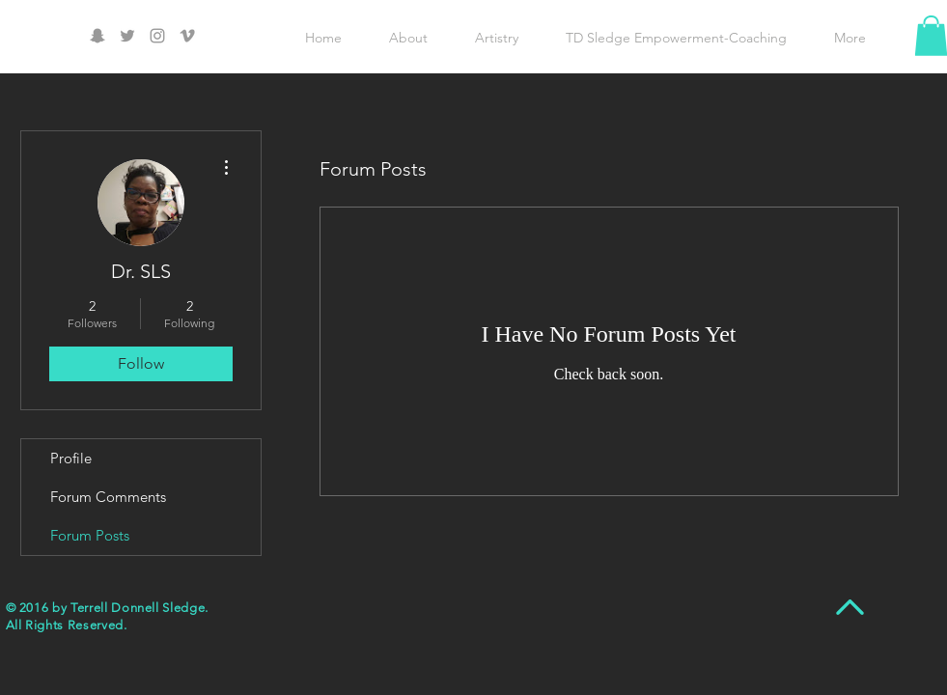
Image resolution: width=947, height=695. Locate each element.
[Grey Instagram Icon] (157, 35)
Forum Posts (89, 535)
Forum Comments (108, 496)
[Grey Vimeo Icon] (187, 35)
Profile (71, 458)
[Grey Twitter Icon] (127, 35)
